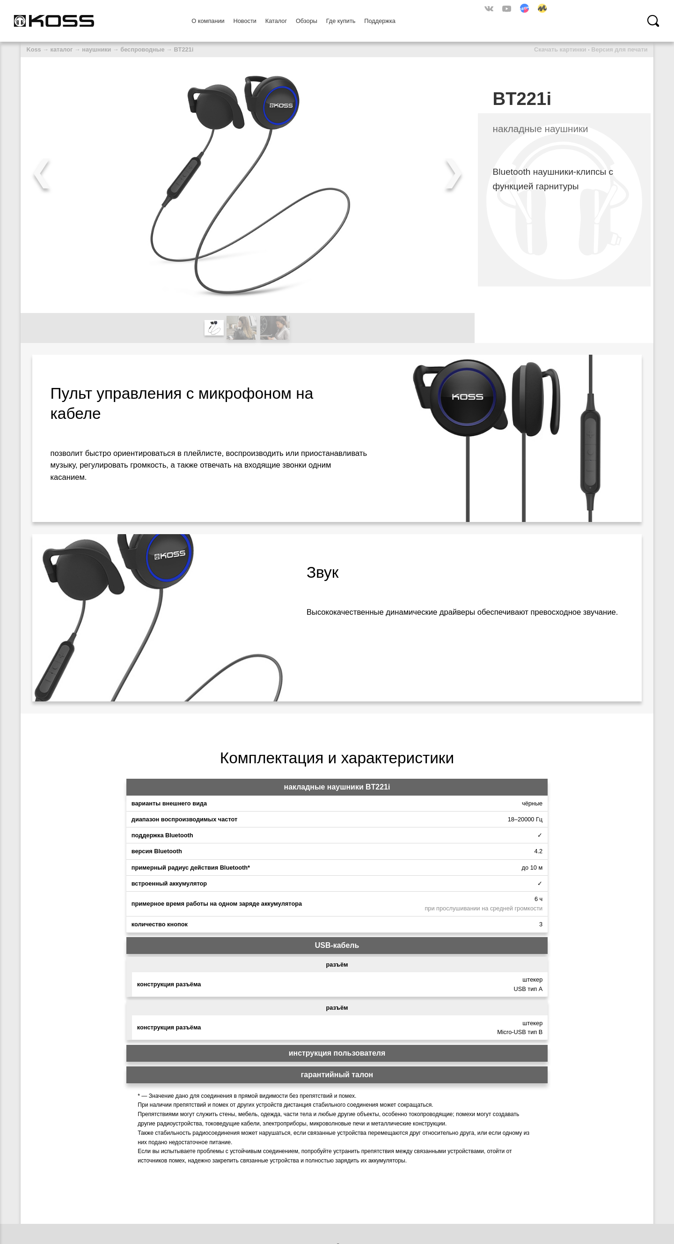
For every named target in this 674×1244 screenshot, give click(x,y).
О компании (207, 20)
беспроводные (142, 49)
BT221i (183, 49)
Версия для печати (619, 49)
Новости (245, 20)
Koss (33, 49)
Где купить (341, 20)
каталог (62, 49)
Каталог (276, 20)
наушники (96, 49)
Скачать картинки (560, 49)
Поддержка (380, 20)
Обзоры (306, 20)
